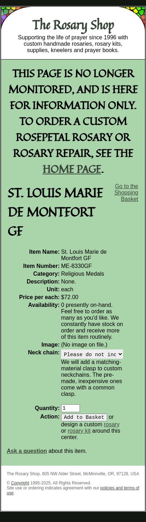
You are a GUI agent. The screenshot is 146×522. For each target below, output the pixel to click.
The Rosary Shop (73, 24)
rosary (111, 429)
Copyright (20, 487)
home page (72, 169)
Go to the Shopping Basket (126, 192)
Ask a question (27, 455)
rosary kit (79, 435)
